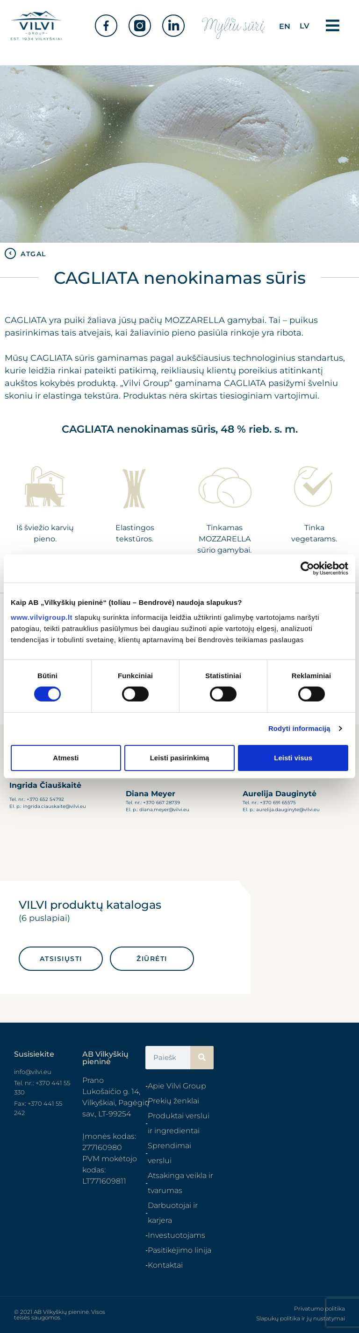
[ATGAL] (10, 253)
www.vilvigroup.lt (41, 617)
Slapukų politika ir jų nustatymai (300, 1318)
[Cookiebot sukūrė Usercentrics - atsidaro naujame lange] (307, 568)
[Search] (202, 1057)
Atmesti (66, 758)
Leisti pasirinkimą (179, 758)
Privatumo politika (319, 1308)
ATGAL (33, 254)
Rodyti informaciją (299, 728)
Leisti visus (293, 758)
